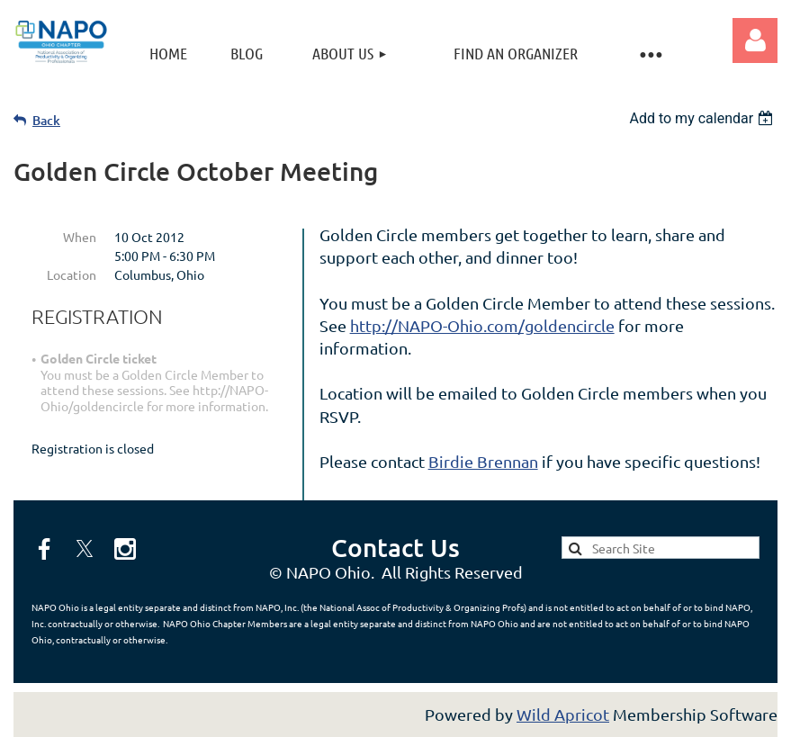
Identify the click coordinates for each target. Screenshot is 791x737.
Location (71, 274)
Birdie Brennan (483, 461)
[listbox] (703, 118)
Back (46, 120)
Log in (755, 40)
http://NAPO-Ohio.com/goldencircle (482, 325)
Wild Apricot (563, 714)
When (79, 237)
